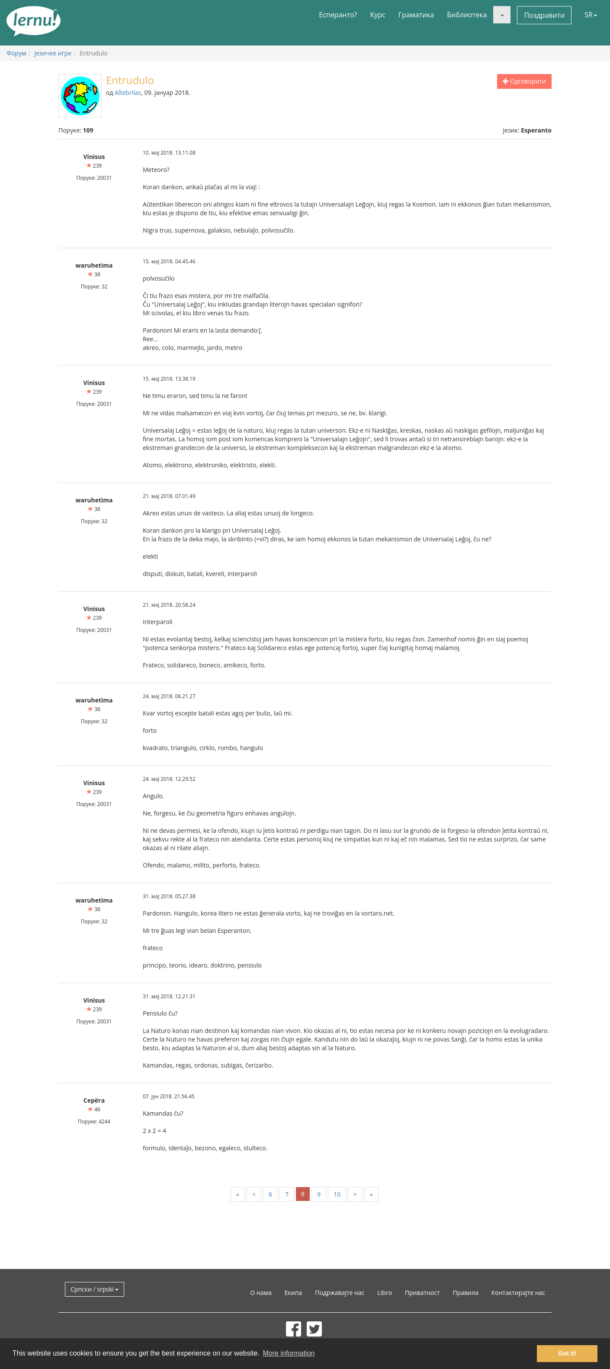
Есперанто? (338, 14)
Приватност (422, 1292)
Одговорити (524, 81)
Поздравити (544, 15)
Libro (384, 1292)
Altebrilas (128, 92)
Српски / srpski (95, 1289)
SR (590, 14)
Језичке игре (52, 53)
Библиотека (467, 14)
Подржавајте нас (339, 1292)
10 (337, 1194)
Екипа (293, 1292)
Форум (16, 53)
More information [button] (289, 1353)
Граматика (416, 14)
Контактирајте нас (518, 1292)
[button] (501, 14)
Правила (465, 1292)
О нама (261, 1292)
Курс (377, 14)
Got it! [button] (567, 1353)
